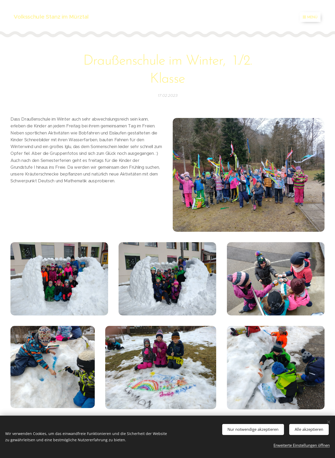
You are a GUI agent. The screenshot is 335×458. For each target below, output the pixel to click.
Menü (310, 17)
